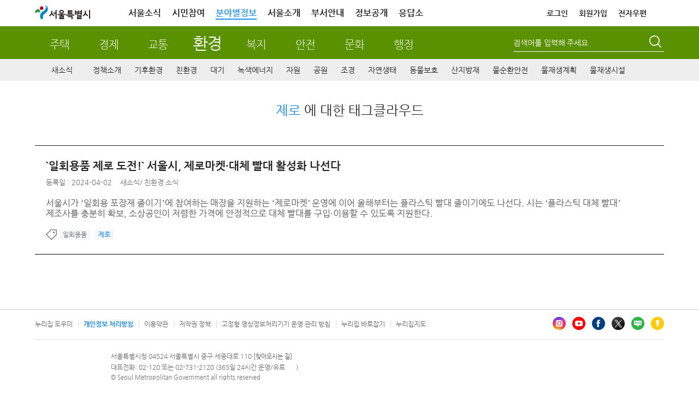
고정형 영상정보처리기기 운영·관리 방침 (276, 324)
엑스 (618, 323)
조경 (348, 70)
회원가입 (593, 13)
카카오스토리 (657, 323)
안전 (305, 44)
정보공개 (371, 13)
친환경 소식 (161, 182)
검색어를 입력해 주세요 (550, 42)
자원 (293, 70)
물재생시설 (607, 70)
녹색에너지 (255, 70)
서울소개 (284, 13)
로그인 (557, 13)
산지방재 (465, 70)
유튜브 (578, 323)
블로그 (637, 323)
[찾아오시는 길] (272, 356)
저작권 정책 (195, 324)
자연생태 (382, 70)
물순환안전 (510, 70)
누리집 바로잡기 (363, 324)
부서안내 (327, 13)
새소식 (62, 70)
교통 (158, 44)
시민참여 (188, 13)
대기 (217, 70)
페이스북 (598, 323)
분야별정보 (236, 13)
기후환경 (148, 70)
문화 (354, 44)
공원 (320, 70)
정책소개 (107, 70)
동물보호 (424, 70)
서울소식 (144, 13)
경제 (109, 44)
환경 (207, 42)
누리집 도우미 (54, 324)
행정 (403, 44)
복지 (256, 44)
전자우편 (632, 13)
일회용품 (75, 234)
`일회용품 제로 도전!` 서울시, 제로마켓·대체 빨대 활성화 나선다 (193, 166)
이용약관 (156, 324)
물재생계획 (559, 70)
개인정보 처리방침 (108, 324)
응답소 (411, 13)
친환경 (186, 70)
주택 (59, 44)
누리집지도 (411, 324)
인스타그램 (559, 323)
